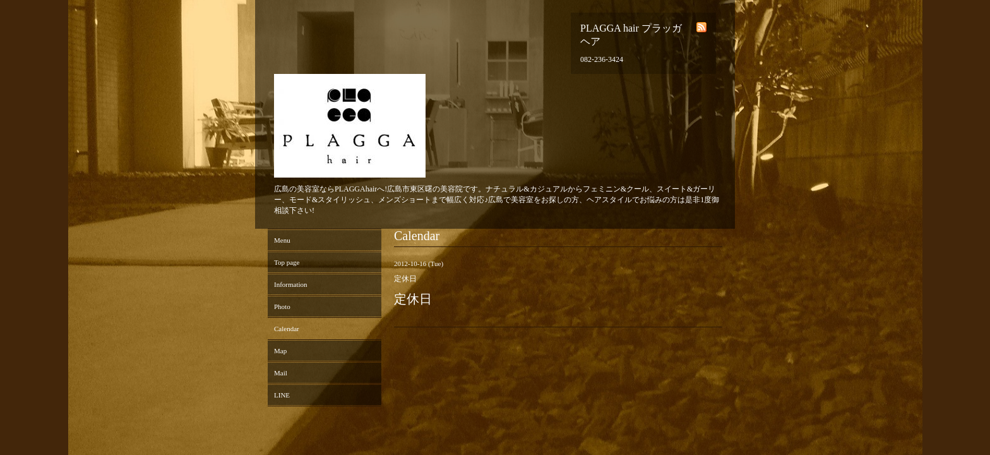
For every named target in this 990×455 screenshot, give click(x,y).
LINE (282, 395)
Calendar (286, 328)
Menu (282, 240)
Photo (282, 306)
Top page (286, 262)
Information (290, 284)
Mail (280, 373)
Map (280, 351)
